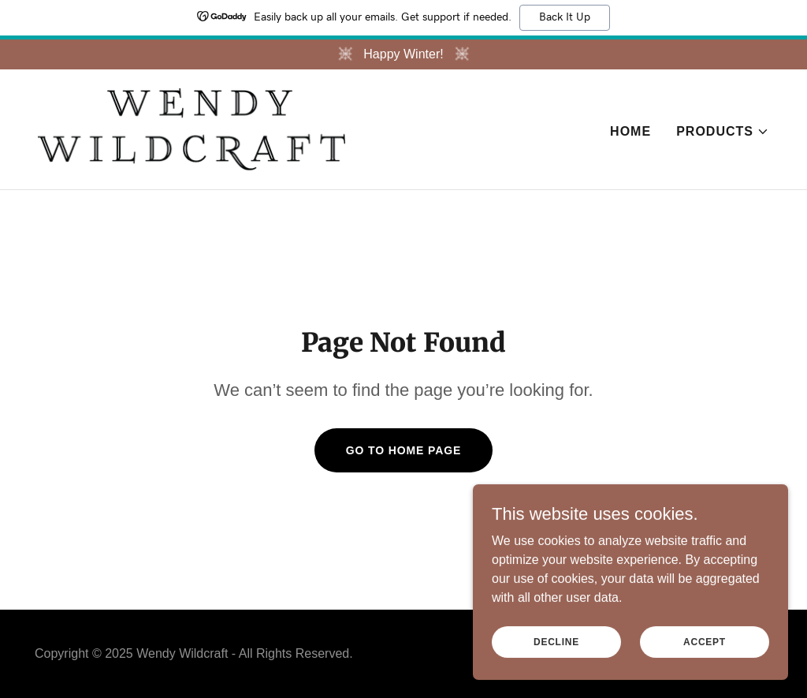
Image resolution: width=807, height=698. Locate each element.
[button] (722, 131)
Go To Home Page (404, 450)
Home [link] (630, 131)
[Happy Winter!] (403, 54)
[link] (191, 128)
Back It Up (564, 17)
